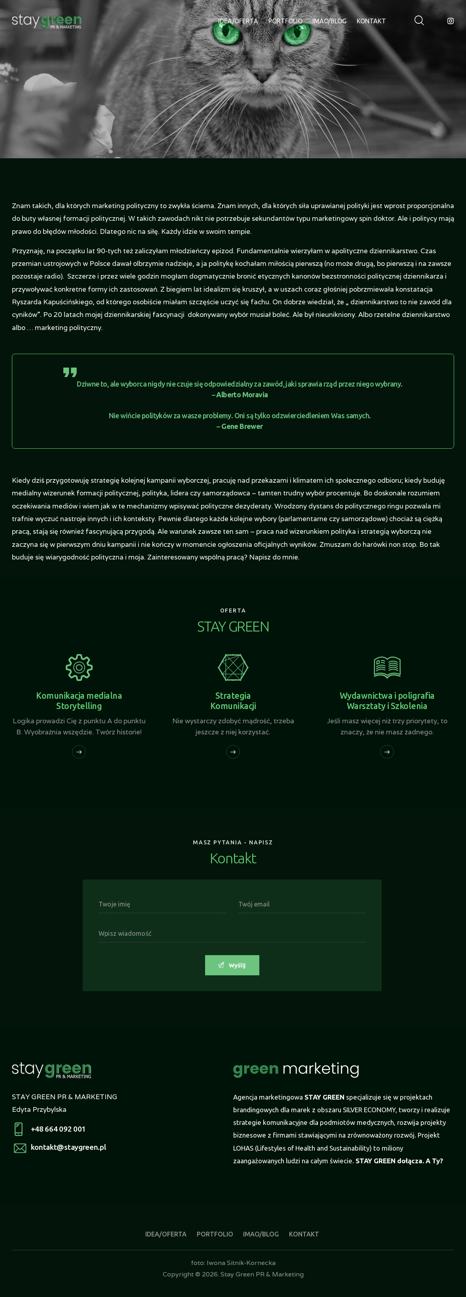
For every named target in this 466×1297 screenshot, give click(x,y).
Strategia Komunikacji (233, 701)
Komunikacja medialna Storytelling (79, 701)
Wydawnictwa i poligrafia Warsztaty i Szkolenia (387, 701)
